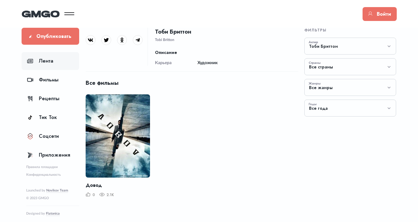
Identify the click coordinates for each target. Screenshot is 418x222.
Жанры (315, 83)
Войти (379, 14)
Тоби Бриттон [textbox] (323, 46)
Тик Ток (42, 117)
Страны (315, 62)
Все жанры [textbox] (321, 87)
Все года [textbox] (318, 108)
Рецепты (43, 98)
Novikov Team (57, 190)
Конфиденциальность (43, 174)
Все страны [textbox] (321, 67)
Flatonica (53, 213)
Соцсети (43, 136)
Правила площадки (42, 167)
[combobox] (350, 46)
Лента (40, 60)
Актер (313, 41)
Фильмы (43, 79)
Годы (313, 103)
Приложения (48, 154)
